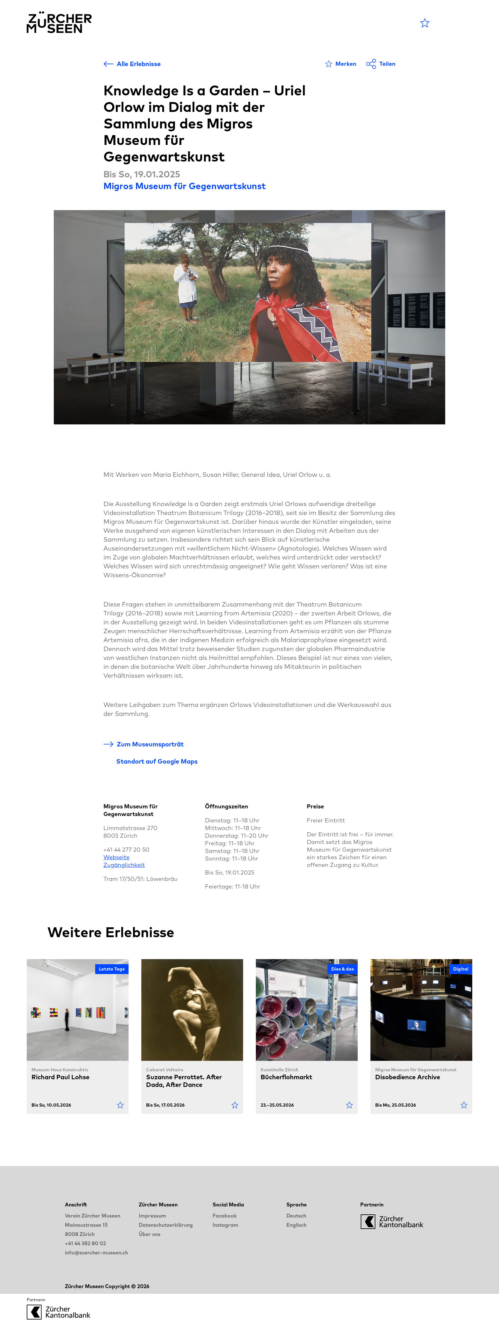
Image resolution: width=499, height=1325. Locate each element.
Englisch (296, 1225)
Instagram (225, 1225)
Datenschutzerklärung (166, 1225)
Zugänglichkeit (124, 864)
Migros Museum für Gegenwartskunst (184, 185)
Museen (258, 22)
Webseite (116, 857)
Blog (293, 22)
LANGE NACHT (342, 22)
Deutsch (296, 1215)
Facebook (225, 1215)
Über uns (149, 1234)
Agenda (218, 22)
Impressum (152, 1215)
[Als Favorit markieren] (340, 63)
